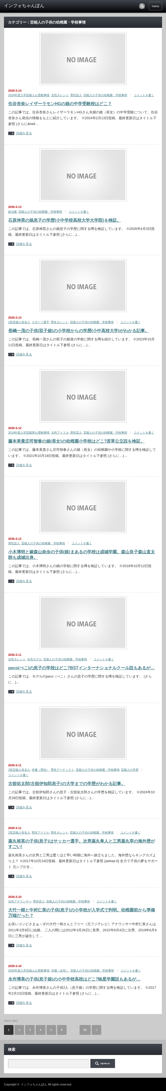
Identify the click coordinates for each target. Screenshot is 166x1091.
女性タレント (60, 95)
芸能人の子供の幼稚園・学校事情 (105, 95)
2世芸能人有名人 (19, 322)
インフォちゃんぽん (34, 1084)
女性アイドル (60, 432)
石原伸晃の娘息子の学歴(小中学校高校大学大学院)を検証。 (64, 220)
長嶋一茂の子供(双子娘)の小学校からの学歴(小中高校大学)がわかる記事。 (78, 330)
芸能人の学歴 (130, 769)
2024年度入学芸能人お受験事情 (28, 95)
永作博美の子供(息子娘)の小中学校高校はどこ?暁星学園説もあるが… (74, 979)
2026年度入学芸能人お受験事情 (28, 970)
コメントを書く (144, 95)
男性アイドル (40, 832)
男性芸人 (76, 95)
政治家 (12, 211)
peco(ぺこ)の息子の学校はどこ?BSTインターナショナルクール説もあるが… (81, 668)
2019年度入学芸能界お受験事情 (28, 432)
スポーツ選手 (40, 322)
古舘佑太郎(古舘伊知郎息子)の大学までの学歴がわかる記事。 (66, 783)
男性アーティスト (62, 769)
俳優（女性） (60, 970)
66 (85, 1029)
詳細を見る (24, 133)
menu (155, 6)
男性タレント (59, 322)
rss (142, 6)
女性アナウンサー (19, 901)
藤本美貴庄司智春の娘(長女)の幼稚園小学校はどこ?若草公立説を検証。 (76, 441)
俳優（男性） (40, 769)
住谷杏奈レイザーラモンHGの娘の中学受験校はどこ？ (60, 103)
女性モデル (34, 659)
